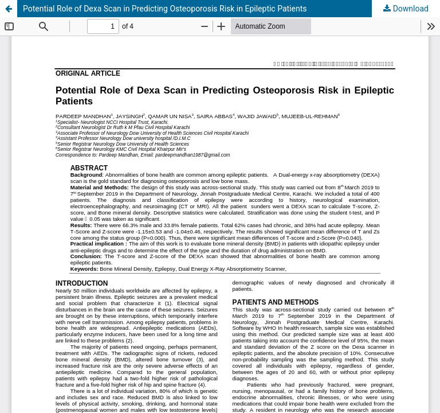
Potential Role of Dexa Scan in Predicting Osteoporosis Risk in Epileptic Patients (165, 8)
